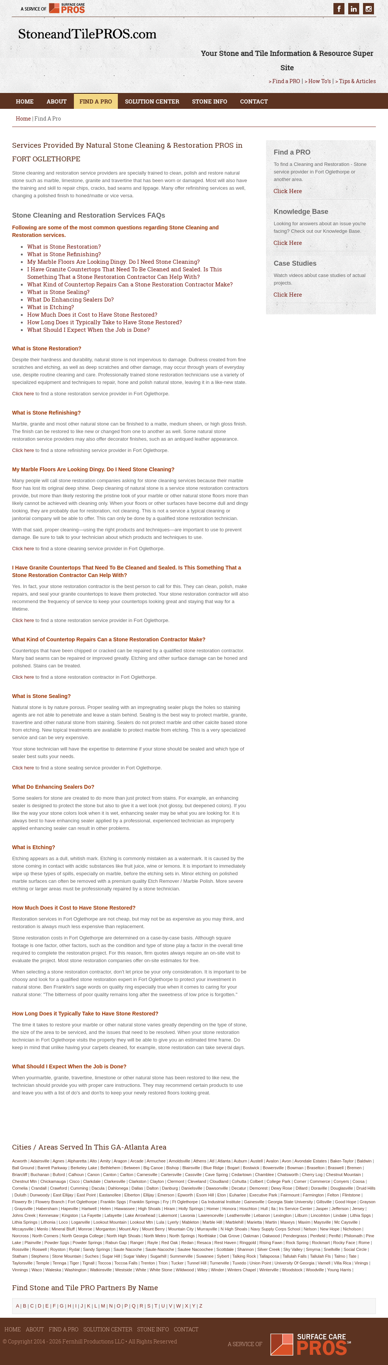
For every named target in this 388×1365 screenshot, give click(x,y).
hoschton (248, 1208)
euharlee (237, 1195)
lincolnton (320, 1215)
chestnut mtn (24, 1181)
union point (260, 1263)
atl (212, 1161)
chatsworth (288, 1174)
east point (86, 1195)
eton (221, 1195)
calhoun (76, 1174)
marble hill (212, 1222)
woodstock (292, 1270)
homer (213, 1208)
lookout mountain (110, 1222)
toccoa (104, 1263)
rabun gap (116, 1242)
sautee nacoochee (195, 1249)
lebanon (262, 1215)
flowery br (22, 1201)
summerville (181, 1256)
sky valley (293, 1249)
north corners (45, 1235)
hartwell (89, 1208)
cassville (193, 1174)
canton (109, 1174)
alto (93, 1161)
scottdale (225, 1249)
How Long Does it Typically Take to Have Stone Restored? (104, 322)
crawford (58, 1188)
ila (273, 1208)
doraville (319, 1188)
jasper (322, 1208)
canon (93, 1174)
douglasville (341, 1188)
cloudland (219, 1181)
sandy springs (96, 1249)
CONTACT (254, 101)
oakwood (271, 1235)
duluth (20, 1195)
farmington (313, 1195)
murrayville (207, 1229)
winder (217, 1270)
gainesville (254, 1201)
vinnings (20, 1270)
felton (333, 1195)
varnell (324, 1263)
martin (271, 1222)
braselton (315, 1167)
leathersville (238, 1215)
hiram (169, 1208)
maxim (304, 1222)
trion (163, 1263)
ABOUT (57, 101)
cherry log (312, 1174)
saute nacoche (127, 1249)
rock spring (297, 1242)
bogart (233, 1167)
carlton (126, 1174)
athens (199, 1161)
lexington (283, 1215)
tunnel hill (197, 1263)
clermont (176, 1181)
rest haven (225, 1242)
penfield (317, 1235)
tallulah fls (320, 1256)
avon (286, 1161)
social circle (355, 1249)
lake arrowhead (140, 1215)
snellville (332, 1249)
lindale (340, 1215)
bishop (172, 1167)
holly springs (190, 1208)
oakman (251, 1235)
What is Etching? (50, 307)
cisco (74, 1181)
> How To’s (318, 81)
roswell (39, 1249)
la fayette (91, 1215)
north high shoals (124, 1235)
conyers (341, 1181)
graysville (23, 1208)
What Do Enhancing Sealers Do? (70, 299)
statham (20, 1256)
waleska (53, 1270)
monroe (85, 1229)
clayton (157, 1181)
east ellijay (63, 1195)
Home (23, 118)
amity (105, 1161)
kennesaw (48, 1215)
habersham (47, 1208)
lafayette (113, 1215)
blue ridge (213, 1167)
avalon (272, 1161)
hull (264, 1208)
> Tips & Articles (355, 81)
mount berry (153, 1229)
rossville (20, 1249)
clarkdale (91, 1181)
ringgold (247, 1242)
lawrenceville (211, 1215)
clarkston (137, 1181)
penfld (334, 1235)
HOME (25, 101)
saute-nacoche (160, 1249)
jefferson (340, 1208)
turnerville (219, 1263)
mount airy (129, 1229)
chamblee (264, 1174)
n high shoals (234, 1229)
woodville (315, 1270)
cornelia (20, 1188)
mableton (190, 1222)
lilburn (301, 1215)
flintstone (351, 1195)
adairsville (39, 1161)
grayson (367, 1201)
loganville (80, 1222)
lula (160, 1222)
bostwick (251, 1167)
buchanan (40, 1174)
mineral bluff (63, 1229)
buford (59, 1174)
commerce (320, 1181)
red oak (169, 1242)
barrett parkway (52, 1167)
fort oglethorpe (82, 1201)
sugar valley (135, 1256)
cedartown (242, 1174)
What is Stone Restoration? (64, 246)
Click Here (288, 191)
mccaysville (22, 1229)
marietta (254, 1222)
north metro (155, 1235)
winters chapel (241, 1270)
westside (123, 1270)
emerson (166, 1195)
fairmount (290, 1195)
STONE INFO (209, 101)
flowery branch (50, 1201)
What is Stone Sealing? (58, 292)
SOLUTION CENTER (152, 101)
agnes (58, 1161)
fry (166, 1201)
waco (36, 1270)
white (141, 1270)
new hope (330, 1229)
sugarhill (158, 1256)
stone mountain (66, 1256)
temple (42, 1263)
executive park (263, 1195)
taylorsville (22, 1263)
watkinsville (101, 1270)
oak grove (229, 1235)
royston (58, 1249)
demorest (258, 1188)
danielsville (192, 1188)
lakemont (168, 1215)
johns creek (24, 1215)
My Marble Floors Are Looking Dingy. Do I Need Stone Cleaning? (113, 261)
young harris (339, 1270)
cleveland (197, 1181)
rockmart (321, 1242)
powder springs (87, 1242)
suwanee (205, 1256)
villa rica (342, 1263)
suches (91, 1256)
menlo (42, 1229)
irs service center (295, 1208)
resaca (204, 1242)
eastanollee (110, 1195)
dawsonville (217, 1188)
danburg (170, 1188)
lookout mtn (141, 1222)
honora (229, 1208)
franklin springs (144, 1201)
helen (105, 1208)
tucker (177, 1263)
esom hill (205, 1195)
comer (300, 1181)
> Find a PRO (284, 81)
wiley (202, 1270)
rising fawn (271, 1242)
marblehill (234, 1222)
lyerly (172, 1222)
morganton (105, 1229)
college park (279, 1181)
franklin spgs (113, 1201)
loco (63, 1222)
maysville (322, 1222)
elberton (132, 1195)
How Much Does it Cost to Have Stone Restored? (92, 314)
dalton (153, 1188)
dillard (301, 1188)
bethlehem (110, 1167)
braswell (336, 1167)
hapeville (69, 1208)
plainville (33, 1242)
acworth (19, 1161)
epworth (185, 1195)
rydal (74, 1249)
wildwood (185, 1270)
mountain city (181, 1229)
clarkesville (114, 1181)
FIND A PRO (96, 101)
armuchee (156, 1161)
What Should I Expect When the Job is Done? (88, 329)
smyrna (313, 1249)
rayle (152, 1242)
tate (353, 1256)
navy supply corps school (275, 1229)
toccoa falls (126, 1263)
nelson (310, 1229)
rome (363, 1242)
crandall (39, 1188)
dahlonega (118, 1188)
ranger (137, 1242)
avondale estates (310, 1161)
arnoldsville (179, 1161)
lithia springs (25, 1222)
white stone (161, 1270)
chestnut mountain (343, 1174)
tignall (88, 1263)
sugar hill (111, 1256)
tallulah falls (295, 1256)
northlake (207, 1235)
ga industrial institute (221, 1201)
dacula (98, 1188)
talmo (339, 1256)
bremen (354, 1167)
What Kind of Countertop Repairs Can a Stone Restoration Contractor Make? (130, 284)
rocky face (344, 1242)
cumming (79, 1188)
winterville (268, 1270)
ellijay (148, 1195)
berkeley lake (83, 1167)
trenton (148, 1263)
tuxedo (239, 1263)
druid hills (366, 1188)
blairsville (191, 1167)
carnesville (147, 1174)
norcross (20, 1235)
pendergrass (295, 1235)
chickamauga (53, 1181)
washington (75, 1270)
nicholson (352, 1229)
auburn (240, 1161)
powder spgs (56, 1242)
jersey (358, 1208)
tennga (59, 1263)
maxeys (287, 1222)
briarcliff (19, 1174)
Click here (23, 393)
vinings (361, 1263)
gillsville (324, 1201)
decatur (239, 1188)
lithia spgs (360, 1215)
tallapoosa (269, 1256)
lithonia (48, 1222)
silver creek (268, 1249)
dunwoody (40, 1195)
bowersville (273, 1167)
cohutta (239, 1181)
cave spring (216, 1174)
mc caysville (346, 1222)
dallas (137, 1188)
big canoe (153, 1167)
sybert (223, 1256)
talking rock (244, 1256)
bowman (295, 1167)
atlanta (223, 1161)
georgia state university (290, 1201)
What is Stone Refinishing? (64, 254)
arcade (137, 1161)
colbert (256, 1181)
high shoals (149, 1208)
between (132, 1167)
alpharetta (76, 1161)
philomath (353, 1235)
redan (187, 1242)
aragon (120, 1161)
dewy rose (281, 1188)
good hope (345, 1201)
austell (256, 1161)
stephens (39, 1256)
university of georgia (294, 1263)
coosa (358, 1181)
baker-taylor (342, 1161)
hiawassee (124, 1208)
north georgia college (82, 1235)
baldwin (364, 1161)
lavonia (187, 1215)
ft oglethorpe (185, 1201)
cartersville (171, 1174)
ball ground (23, 1167)
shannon (245, 1249)
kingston (70, 1215)
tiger (74, 1263)
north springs (182, 1235)
